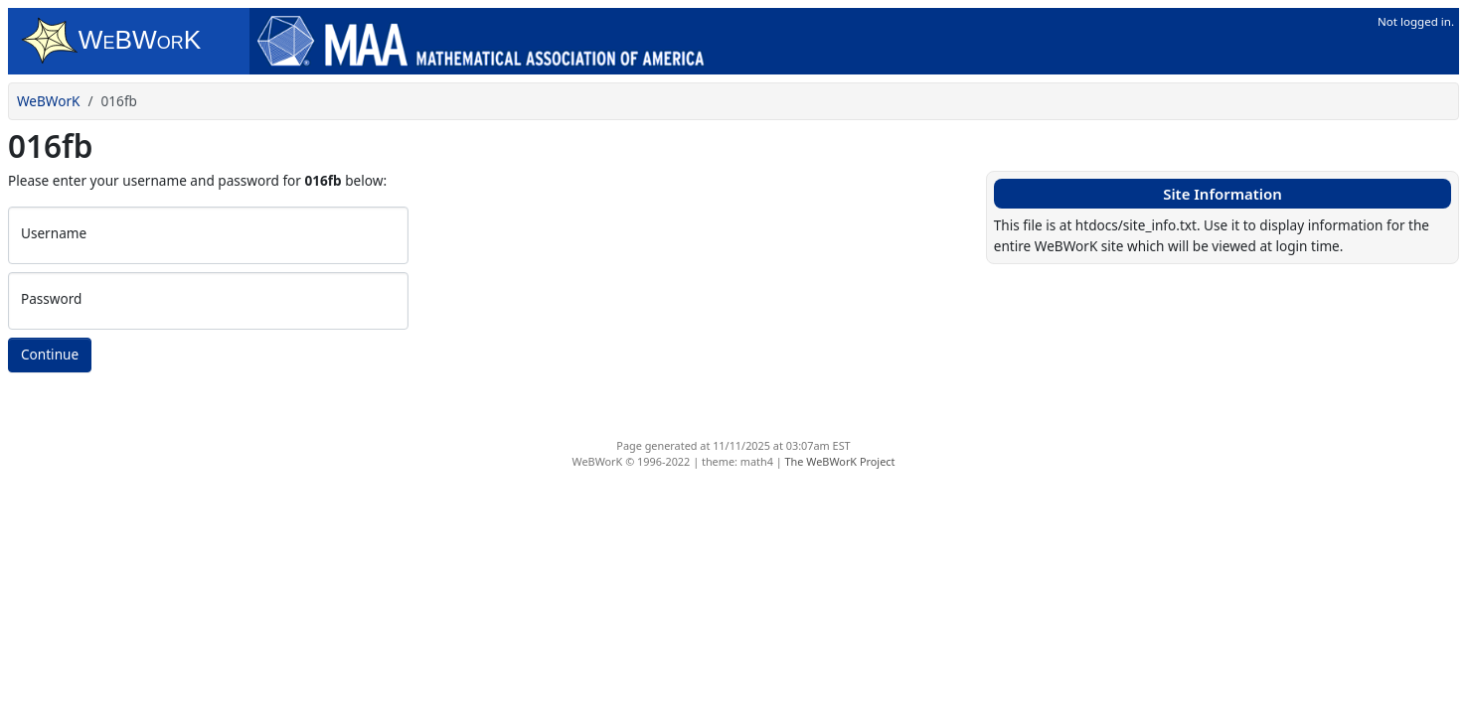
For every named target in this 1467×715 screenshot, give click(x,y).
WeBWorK (49, 100)
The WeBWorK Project (840, 461)
